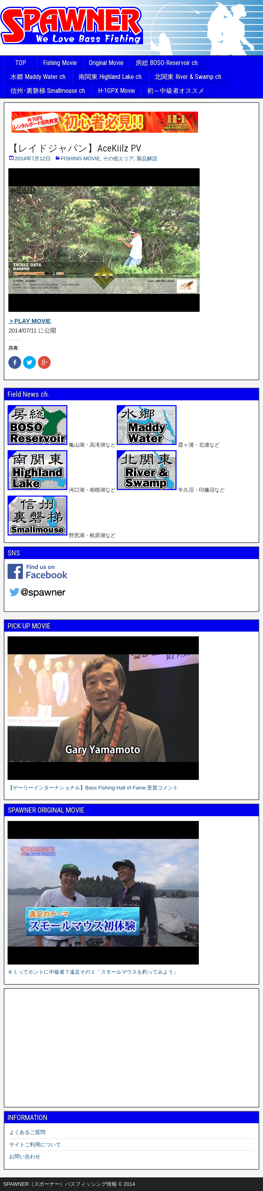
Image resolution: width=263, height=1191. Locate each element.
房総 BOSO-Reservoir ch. (167, 63)
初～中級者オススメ (175, 90)
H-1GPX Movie (116, 90)
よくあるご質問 (27, 1132)
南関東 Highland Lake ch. (111, 77)
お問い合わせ (24, 1157)
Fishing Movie (60, 63)
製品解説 (147, 158)
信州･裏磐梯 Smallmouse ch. (48, 90)
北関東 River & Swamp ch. (188, 77)
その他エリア (118, 158)
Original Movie (106, 63)
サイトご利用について (35, 1145)
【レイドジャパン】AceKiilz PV (74, 148)
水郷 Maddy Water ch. (38, 77)
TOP (20, 63)
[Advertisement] (131, 1048)
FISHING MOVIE (80, 158)
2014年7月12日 (33, 158)
